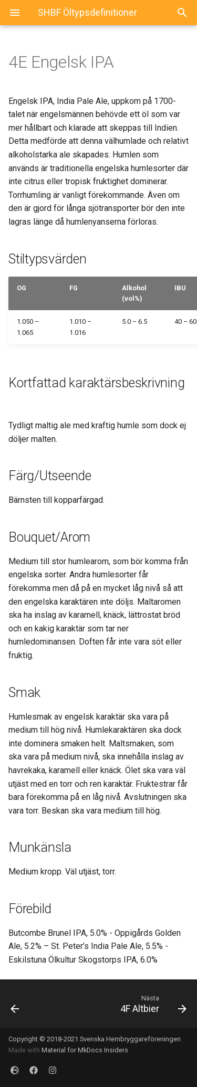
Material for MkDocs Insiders (85, 1050)
